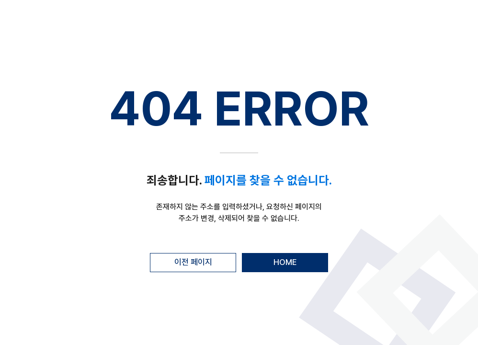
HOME (285, 262)
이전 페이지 (193, 262)
